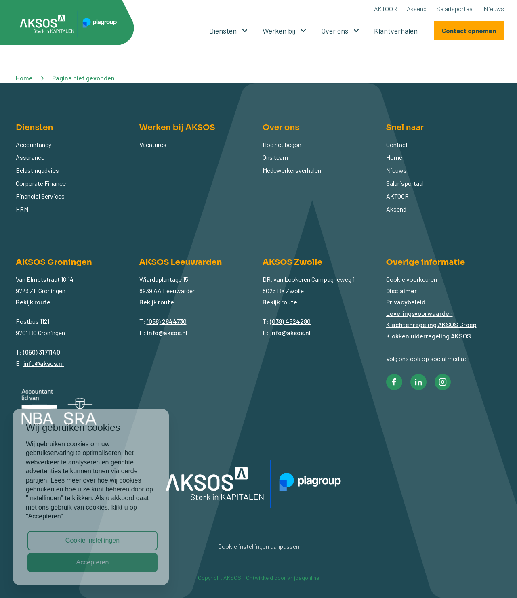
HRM (22, 209)
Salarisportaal (455, 9)
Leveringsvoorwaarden (419, 313)
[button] (71, 25)
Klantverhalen (396, 30)
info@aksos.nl (43, 363)
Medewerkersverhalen (292, 170)
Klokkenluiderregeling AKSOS (428, 336)
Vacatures (152, 144)
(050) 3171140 (41, 352)
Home (394, 157)
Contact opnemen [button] (469, 30)
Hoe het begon (282, 144)
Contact (397, 144)
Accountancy (33, 144)
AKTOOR (385, 9)
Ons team (275, 157)
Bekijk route (33, 302)
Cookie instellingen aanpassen (258, 546)
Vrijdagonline (303, 577)
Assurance (30, 157)
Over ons (341, 31)
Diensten (229, 31)
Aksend (417, 9)
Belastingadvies (37, 170)
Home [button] (24, 78)
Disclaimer (401, 290)
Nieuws (493, 9)
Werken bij (285, 31)
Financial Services (40, 196)
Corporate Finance (41, 183)
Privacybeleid (405, 302)
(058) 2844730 (167, 321)
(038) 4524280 (290, 321)
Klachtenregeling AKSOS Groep (431, 324)
